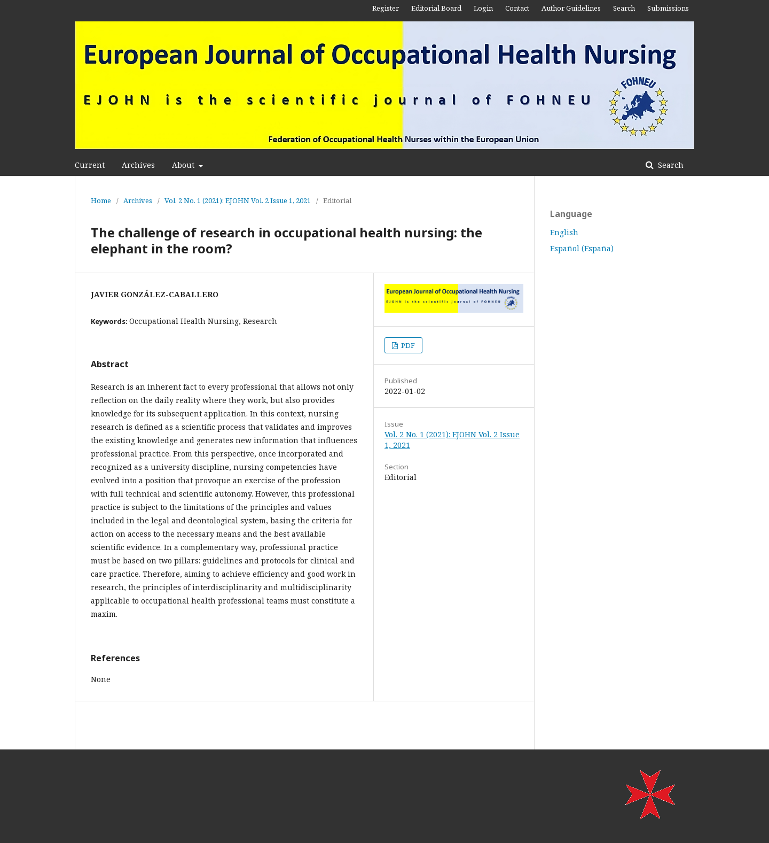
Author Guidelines (571, 8)
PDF (407, 345)
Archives (138, 165)
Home (101, 200)
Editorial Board (436, 8)
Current (90, 165)
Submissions (668, 8)
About (184, 165)
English (564, 232)
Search (670, 165)
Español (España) (582, 248)
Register (385, 8)
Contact (517, 8)
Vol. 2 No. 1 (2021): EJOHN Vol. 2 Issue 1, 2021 (237, 200)
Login (483, 8)
